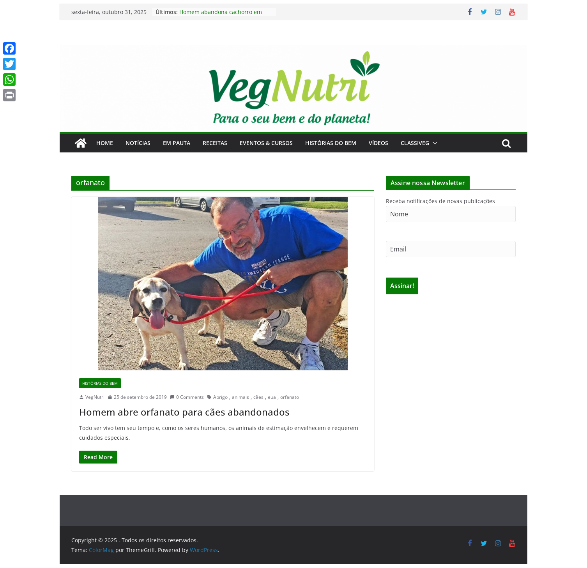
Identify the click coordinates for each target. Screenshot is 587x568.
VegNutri (94, 397)
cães (258, 397)
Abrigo (220, 397)
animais (240, 397)
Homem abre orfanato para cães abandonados (184, 411)
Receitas (215, 143)
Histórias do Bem (330, 143)
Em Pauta (176, 143)
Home (104, 143)
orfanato (289, 397)
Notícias (138, 143)
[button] (433, 143)
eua (272, 397)
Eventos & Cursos (266, 143)
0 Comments (187, 397)
